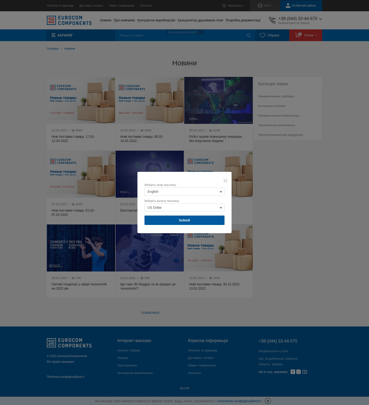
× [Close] (225, 180)
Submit (184, 220)
